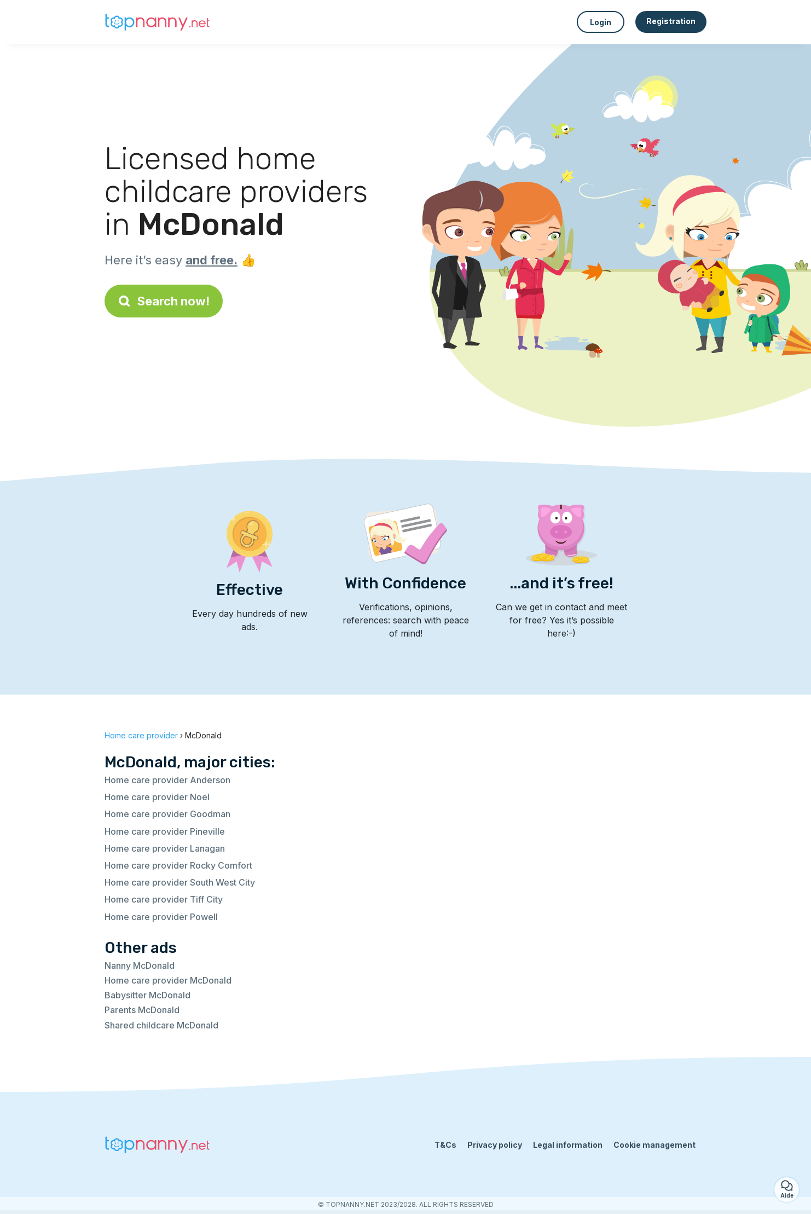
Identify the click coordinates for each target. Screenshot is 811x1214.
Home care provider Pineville (165, 831)
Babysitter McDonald (147, 995)
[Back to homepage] (159, 22)
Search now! (164, 301)
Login (600, 22)
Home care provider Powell (161, 916)
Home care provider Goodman (167, 813)
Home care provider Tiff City (164, 899)
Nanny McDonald (140, 965)
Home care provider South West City (180, 882)
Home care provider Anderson (167, 779)
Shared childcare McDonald (161, 1025)
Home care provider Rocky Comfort (178, 865)
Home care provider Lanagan (165, 848)
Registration (671, 21)
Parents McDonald (142, 1009)
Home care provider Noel (157, 796)
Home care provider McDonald (168, 980)
